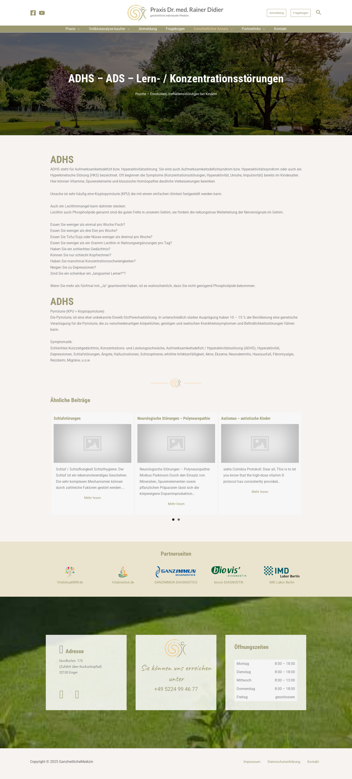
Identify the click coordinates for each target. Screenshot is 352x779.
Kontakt (316, 766)
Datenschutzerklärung (288, 766)
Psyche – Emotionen (149, 97)
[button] (276, 13)
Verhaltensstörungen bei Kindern (193, 97)
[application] (84, 30)
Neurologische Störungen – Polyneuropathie (173, 421)
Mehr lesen (106, 501)
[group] (92, 467)
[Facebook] (33, 13)
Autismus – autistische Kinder (246, 421)
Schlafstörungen (67, 421)
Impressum (259, 766)
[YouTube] (42, 13)
